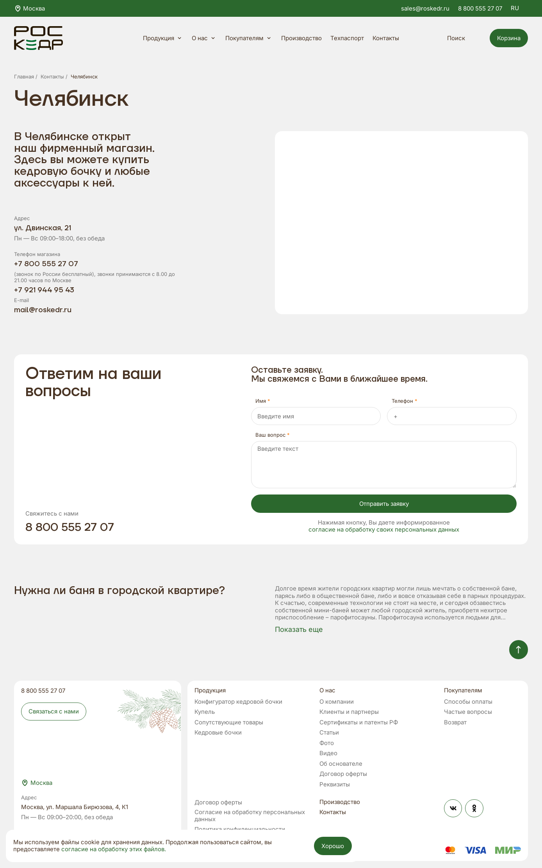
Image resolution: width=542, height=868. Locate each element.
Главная (24, 76)
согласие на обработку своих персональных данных (383, 529)
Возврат (455, 722)
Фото (326, 743)
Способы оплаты (468, 702)
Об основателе (340, 764)
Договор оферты (343, 774)
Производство (301, 38)
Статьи (329, 732)
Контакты (386, 38)
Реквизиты (334, 784)
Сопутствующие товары (228, 722)
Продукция (163, 38)
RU (519, 8)
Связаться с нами (54, 711)
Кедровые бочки (218, 732)
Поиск (461, 38)
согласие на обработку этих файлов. (113, 849)
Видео (328, 753)
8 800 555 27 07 (480, 8)
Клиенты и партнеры (349, 712)
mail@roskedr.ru (42, 310)
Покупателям (249, 38)
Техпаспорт (347, 38)
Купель (204, 712)
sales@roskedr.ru (425, 8)
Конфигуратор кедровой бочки (238, 702)
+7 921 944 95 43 (44, 290)
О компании (336, 702)
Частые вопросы (468, 712)
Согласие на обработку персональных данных (249, 816)
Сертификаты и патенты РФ (358, 722)
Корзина (509, 38)
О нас (204, 38)
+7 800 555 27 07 (46, 264)
